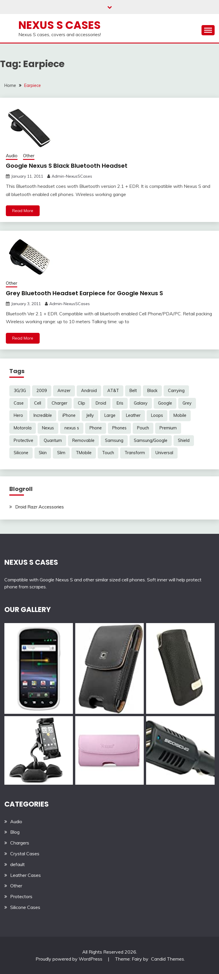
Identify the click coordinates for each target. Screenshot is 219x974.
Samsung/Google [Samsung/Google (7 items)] (150, 440)
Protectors (21, 896)
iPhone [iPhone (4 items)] (69, 415)
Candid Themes (167, 959)
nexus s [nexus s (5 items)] (71, 428)
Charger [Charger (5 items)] (59, 403)
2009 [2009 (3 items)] (41, 390)
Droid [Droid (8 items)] (101, 403)
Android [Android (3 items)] (89, 390)
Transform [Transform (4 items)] (135, 452)
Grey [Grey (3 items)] (187, 403)
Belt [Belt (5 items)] (133, 390)
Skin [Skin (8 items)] (43, 452)
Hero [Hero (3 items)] (18, 415)
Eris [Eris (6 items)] (120, 403)
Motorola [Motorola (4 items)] (22, 428)
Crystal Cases (24, 853)
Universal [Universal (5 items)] (164, 452)
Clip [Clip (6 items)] (81, 403)
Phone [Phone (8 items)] (96, 428)
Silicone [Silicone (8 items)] (21, 452)
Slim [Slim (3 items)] (61, 452)
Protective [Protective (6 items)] (23, 440)
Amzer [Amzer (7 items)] (64, 390)
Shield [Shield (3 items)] (184, 440)
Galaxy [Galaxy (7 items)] (141, 403)
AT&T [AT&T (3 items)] (113, 390)
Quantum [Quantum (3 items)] (53, 440)
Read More (22, 210)
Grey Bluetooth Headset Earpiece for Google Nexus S (84, 293)
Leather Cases (25, 875)
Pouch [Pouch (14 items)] (143, 428)
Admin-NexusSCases (72, 176)
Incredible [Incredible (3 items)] (43, 415)
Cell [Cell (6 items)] (37, 403)
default (17, 864)
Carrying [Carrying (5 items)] (176, 390)
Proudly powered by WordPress (70, 959)
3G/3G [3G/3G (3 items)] (20, 390)
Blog (15, 832)
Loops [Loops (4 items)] (157, 415)
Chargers (19, 843)
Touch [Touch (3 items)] (108, 452)
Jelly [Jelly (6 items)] (90, 415)
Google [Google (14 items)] (165, 403)
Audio (11, 155)
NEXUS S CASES (31, 562)
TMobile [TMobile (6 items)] (84, 452)
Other (28, 155)
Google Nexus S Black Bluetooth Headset (66, 166)
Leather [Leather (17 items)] (133, 415)
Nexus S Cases (59, 25)
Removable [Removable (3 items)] (83, 440)
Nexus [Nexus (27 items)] (48, 428)
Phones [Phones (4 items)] (119, 428)
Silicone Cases (25, 907)
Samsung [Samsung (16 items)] (114, 440)
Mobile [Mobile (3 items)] (180, 415)
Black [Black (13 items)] (152, 390)
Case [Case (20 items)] (19, 403)
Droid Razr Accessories (39, 507)
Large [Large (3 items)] (109, 415)
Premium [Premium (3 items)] (168, 428)
